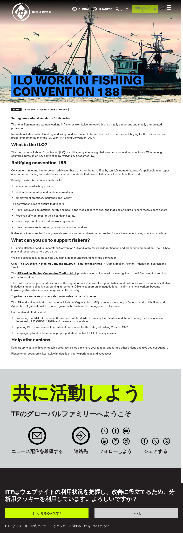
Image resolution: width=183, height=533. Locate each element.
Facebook (115, 431)
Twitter (104, 431)
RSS (126, 441)
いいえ (136, 513)
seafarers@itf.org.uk (40, 353)
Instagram (115, 441)
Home (16, 109)
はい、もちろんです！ (46, 513)
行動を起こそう (142, 9)
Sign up (37, 437)
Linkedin (104, 441)
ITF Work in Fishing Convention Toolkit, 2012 (47, 273)
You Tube (126, 431)
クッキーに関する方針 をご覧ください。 (84, 526)
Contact (81, 437)
